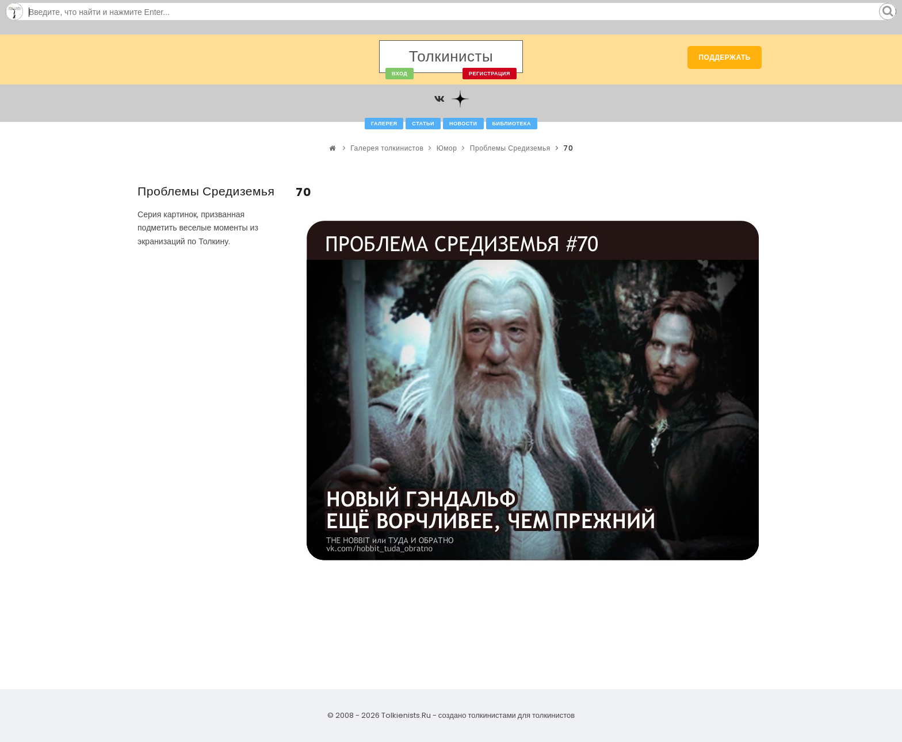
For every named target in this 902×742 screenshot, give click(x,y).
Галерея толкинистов (386, 148)
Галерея (384, 123)
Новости (463, 123)
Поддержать (724, 57)
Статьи (423, 123)
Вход (399, 73)
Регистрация (489, 73)
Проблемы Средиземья (510, 148)
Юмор (447, 148)
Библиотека (511, 123)
